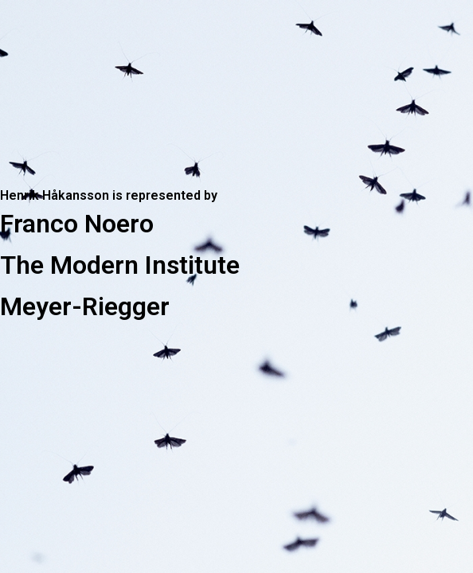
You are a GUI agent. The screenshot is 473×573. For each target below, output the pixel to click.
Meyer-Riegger (85, 306)
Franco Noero (77, 224)
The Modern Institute (120, 265)
